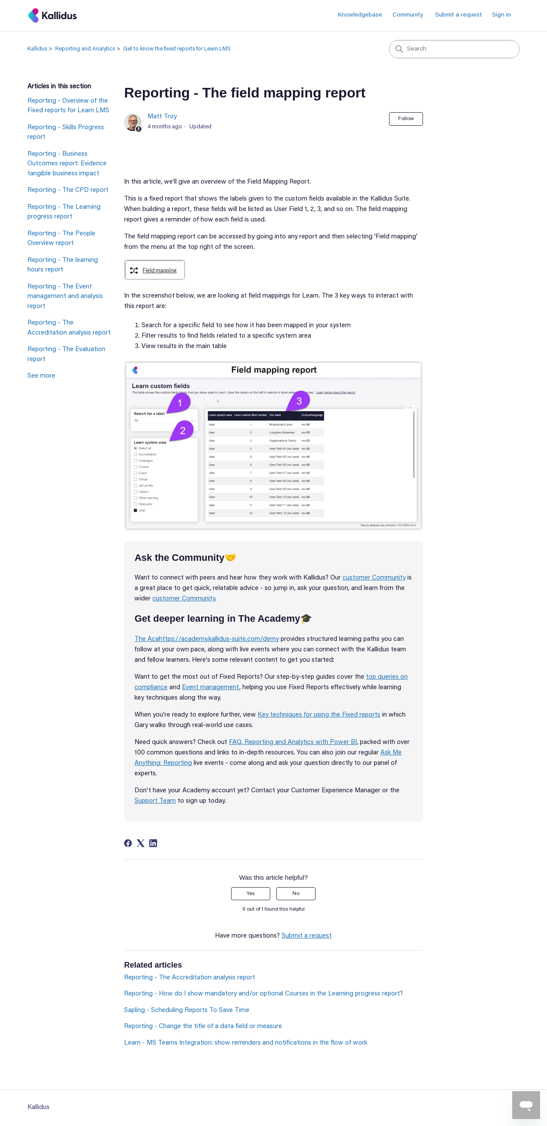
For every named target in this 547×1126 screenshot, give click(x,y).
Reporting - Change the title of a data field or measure (203, 1026)
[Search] (454, 49)
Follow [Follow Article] (406, 118)
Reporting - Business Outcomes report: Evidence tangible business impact (67, 164)
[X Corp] (140, 843)
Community (408, 15)
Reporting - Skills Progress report (65, 132)
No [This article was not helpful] (295, 893)
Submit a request (458, 15)
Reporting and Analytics (85, 49)
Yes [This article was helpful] (251, 893)
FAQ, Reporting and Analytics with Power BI (293, 742)
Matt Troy (162, 117)
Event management (210, 687)
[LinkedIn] (153, 843)
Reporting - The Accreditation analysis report (69, 328)
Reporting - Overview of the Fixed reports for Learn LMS (68, 106)
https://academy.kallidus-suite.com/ (211, 639)
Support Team (155, 801)
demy (271, 639)
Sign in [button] (501, 15)
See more (41, 376)
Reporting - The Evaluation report (66, 354)
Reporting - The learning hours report (62, 265)
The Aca (146, 639)
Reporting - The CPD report (67, 190)
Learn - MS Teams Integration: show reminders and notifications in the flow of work (245, 1043)
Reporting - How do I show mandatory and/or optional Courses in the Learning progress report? (263, 994)
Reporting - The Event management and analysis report (65, 297)
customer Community (374, 578)
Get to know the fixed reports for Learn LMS (177, 49)
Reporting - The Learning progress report (64, 212)
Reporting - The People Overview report (61, 239)
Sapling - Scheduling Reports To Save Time (186, 1010)
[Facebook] (128, 843)
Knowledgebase (360, 15)
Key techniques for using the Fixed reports (319, 715)
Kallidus (37, 49)
